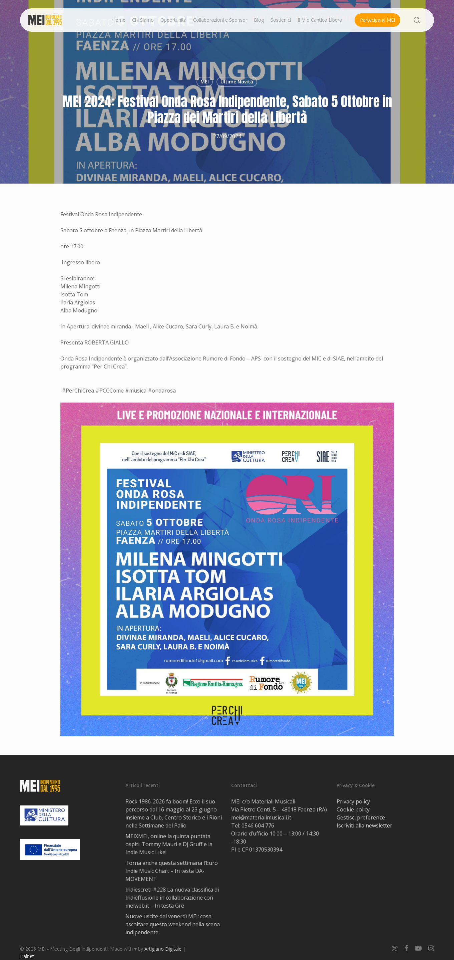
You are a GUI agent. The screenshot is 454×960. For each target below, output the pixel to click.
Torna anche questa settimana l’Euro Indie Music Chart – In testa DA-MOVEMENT (171, 871)
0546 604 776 (258, 825)
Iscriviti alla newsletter (364, 825)
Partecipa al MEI (377, 20)
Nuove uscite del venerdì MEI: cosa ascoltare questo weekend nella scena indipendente (172, 924)
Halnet (27, 956)
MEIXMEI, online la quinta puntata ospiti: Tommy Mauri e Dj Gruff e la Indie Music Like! (168, 844)
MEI (204, 81)
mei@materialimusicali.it (261, 817)
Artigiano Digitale (162, 949)
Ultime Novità (236, 81)
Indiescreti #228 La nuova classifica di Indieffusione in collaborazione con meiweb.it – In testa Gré (172, 897)
